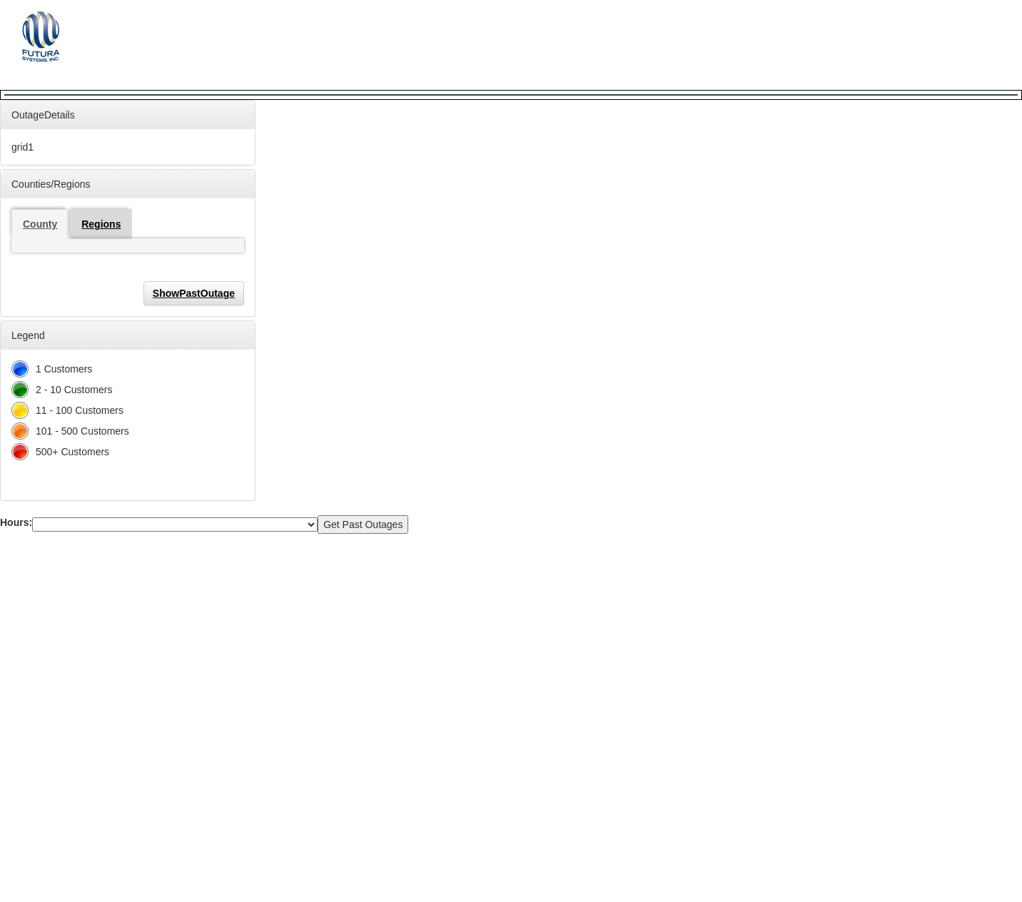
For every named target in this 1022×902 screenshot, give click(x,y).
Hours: (16, 522)
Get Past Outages (363, 524)
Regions (101, 224)
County (40, 224)
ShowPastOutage (194, 293)
